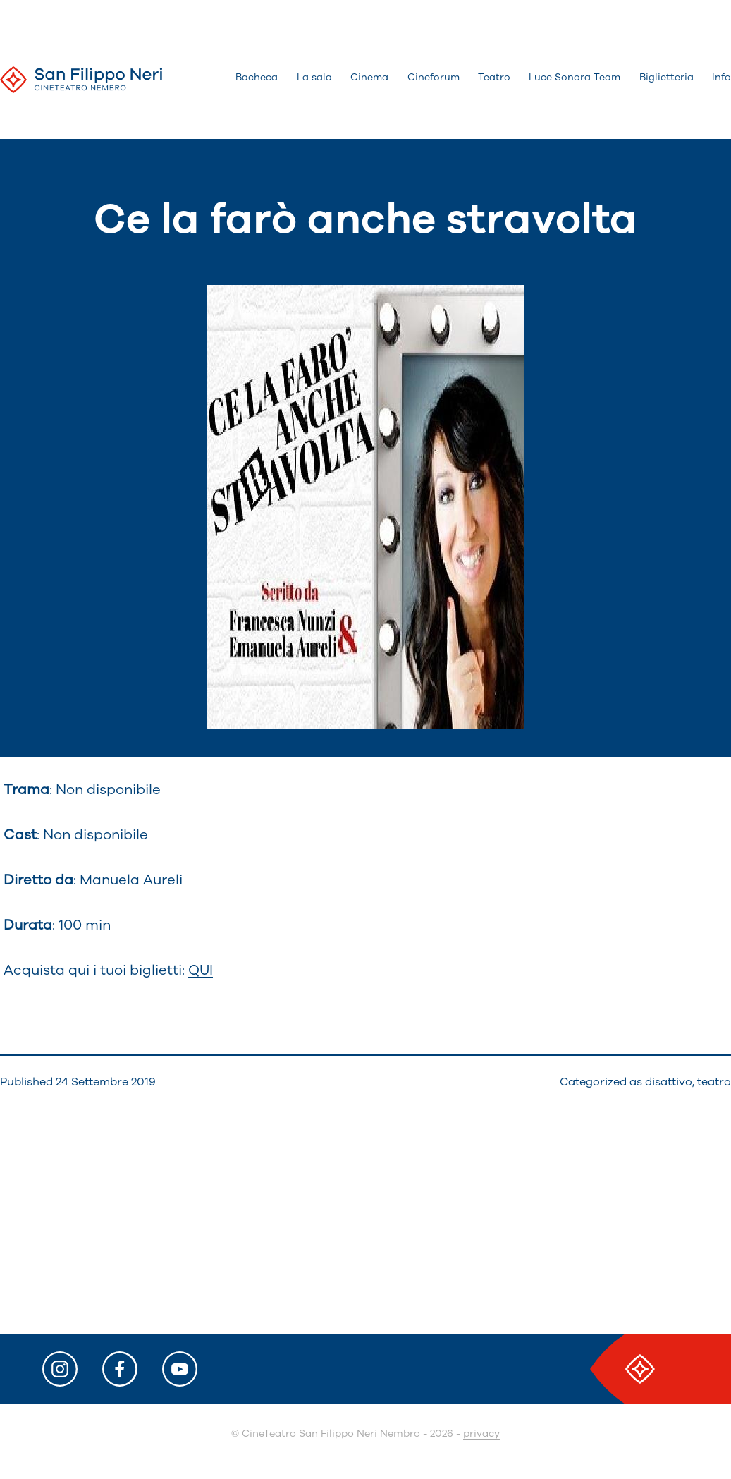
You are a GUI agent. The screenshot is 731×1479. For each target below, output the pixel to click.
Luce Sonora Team (574, 77)
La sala (314, 77)
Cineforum (433, 77)
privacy (481, 1433)
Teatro (494, 77)
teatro (714, 1082)
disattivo (668, 1082)
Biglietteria (666, 77)
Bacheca (256, 77)
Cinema (369, 77)
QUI (200, 970)
